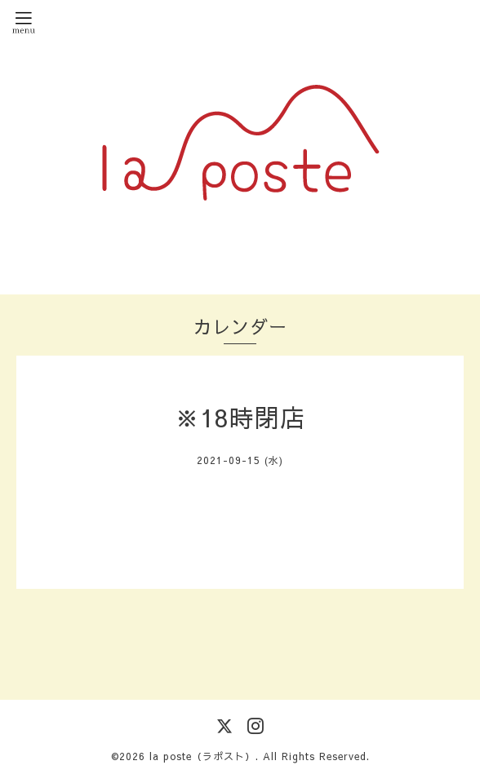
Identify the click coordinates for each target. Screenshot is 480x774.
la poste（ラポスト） (202, 756)
